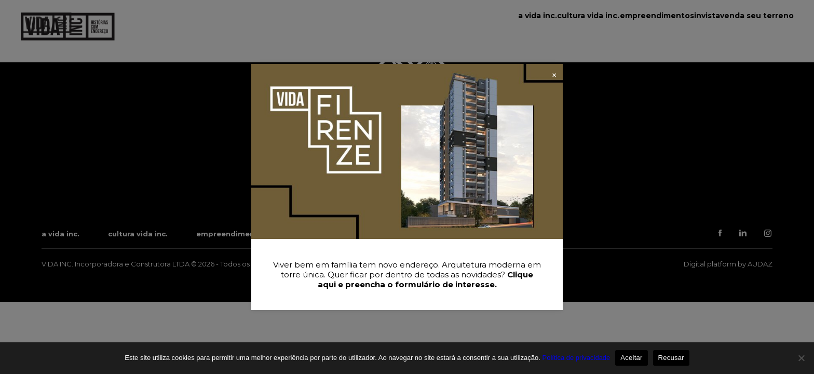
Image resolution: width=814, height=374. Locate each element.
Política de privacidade (576, 358)
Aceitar (631, 358)
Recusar (671, 358)
